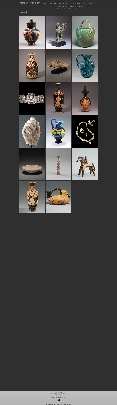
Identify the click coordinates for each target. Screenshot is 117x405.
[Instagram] (58, 400)
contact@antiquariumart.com (79, 8)
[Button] (31, 32)
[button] (52, 3)
